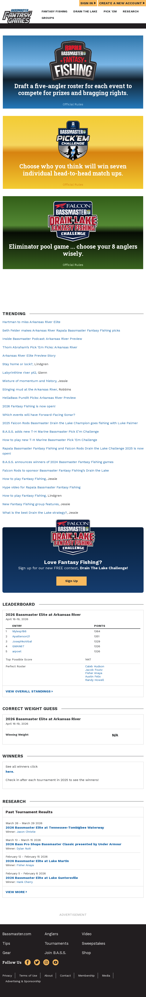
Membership (86, 975)
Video (86, 934)
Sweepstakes (93, 943)
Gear (6, 953)
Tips (6, 943)
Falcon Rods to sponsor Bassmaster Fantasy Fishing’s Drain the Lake (55, 470)
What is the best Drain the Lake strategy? (34, 513)
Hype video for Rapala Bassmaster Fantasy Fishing (41, 487)
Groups (48, 17)
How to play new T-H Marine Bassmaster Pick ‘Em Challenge (49, 440)
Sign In (88, 3)
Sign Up (71, 581)
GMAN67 (18, 646)
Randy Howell (94, 679)
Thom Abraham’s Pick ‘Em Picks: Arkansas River (39, 347)
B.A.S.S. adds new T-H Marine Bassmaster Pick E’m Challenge (50, 431)
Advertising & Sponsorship (23, 981)
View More (15, 892)
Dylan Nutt (24, 848)
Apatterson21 (21, 636)
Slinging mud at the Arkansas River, (30, 389)
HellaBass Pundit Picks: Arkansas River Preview (39, 398)
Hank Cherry (25, 882)
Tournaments (56, 943)
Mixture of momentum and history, (29, 381)
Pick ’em (110, 11)
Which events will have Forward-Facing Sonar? (38, 415)
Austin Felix (93, 676)
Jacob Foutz (94, 669)
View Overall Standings (28, 691)
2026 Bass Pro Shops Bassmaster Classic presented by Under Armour (63, 844)
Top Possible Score (19, 659)
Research (131, 11)
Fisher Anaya (93, 673)
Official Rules (73, 104)
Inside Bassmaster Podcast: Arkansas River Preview (42, 339)
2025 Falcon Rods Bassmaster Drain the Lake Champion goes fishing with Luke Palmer (70, 423)
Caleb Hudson (94, 666)
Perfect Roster (16, 666)
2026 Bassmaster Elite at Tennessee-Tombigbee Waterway (55, 827)
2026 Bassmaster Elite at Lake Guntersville (42, 878)
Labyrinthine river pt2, (19, 372)
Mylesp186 (19, 631)
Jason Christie (26, 831)
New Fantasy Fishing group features (30, 504)
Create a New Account (122, 3)
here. (10, 771)
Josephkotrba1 (22, 641)
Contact (65, 975)
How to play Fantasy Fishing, (24, 495)
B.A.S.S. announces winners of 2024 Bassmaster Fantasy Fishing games (57, 462)
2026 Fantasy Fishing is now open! (28, 406)
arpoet (16, 651)
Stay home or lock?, (18, 364)
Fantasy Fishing (54, 11)
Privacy (7, 975)
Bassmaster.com (16, 934)
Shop (86, 953)
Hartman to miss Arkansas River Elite (31, 322)
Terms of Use (28, 975)
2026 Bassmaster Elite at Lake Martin (37, 861)
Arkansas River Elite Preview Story (29, 355)
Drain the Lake (85, 11)
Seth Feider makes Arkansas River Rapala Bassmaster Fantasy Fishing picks (61, 330)
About (48, 975)
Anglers (51, 934)
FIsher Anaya (25, 865)
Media (106, 975)
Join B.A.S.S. (55, 953)
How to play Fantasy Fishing (24, 479)
